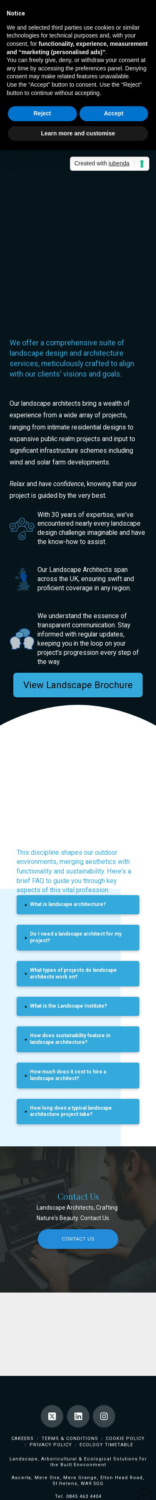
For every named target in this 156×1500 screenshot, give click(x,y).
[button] (78, 904)
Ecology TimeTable (106, 1445)
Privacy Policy (51, 1445)
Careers (22, 1438)
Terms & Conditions (70, 1438)
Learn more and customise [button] (78, 133)
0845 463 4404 (84, 1496)
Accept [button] (114, 113)
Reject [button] (42, 113)
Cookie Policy (125, 1438)
